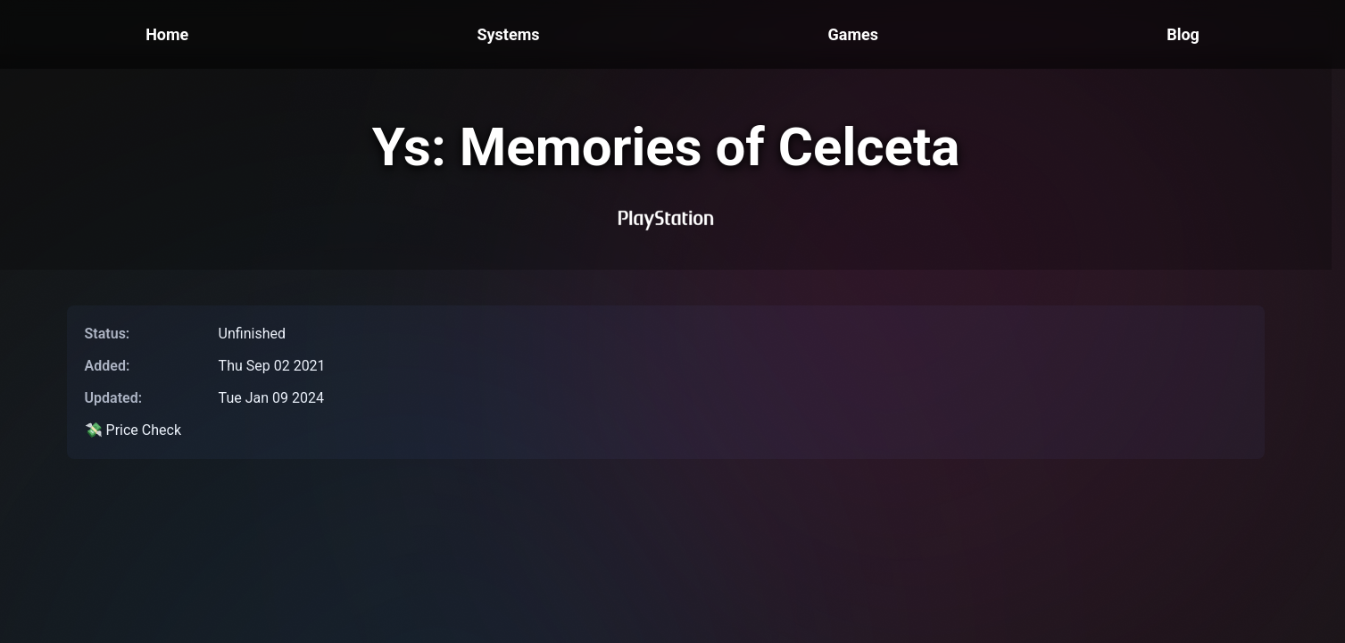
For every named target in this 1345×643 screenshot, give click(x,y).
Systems (508, 34)
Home (166, 34)
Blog (1183, 34)
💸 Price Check (133, 430)
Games (853, 34)
